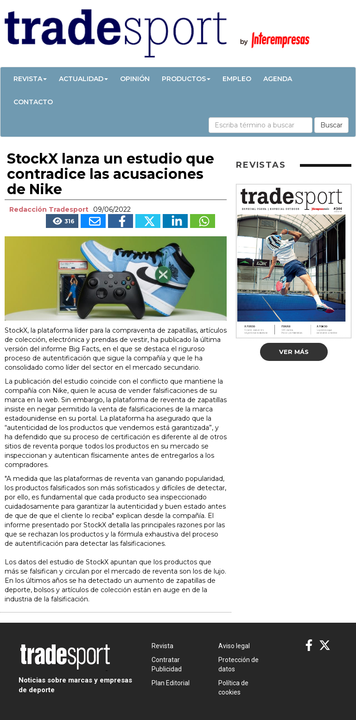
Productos (186, 79)
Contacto (33, 102)
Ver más (294, 351)
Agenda (277, 79)
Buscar (331, 125)
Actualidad (83, 79)
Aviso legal (234, 646)
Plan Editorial (171, 683)
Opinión (135, 79)
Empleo (236, 79)
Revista (30, 79)
